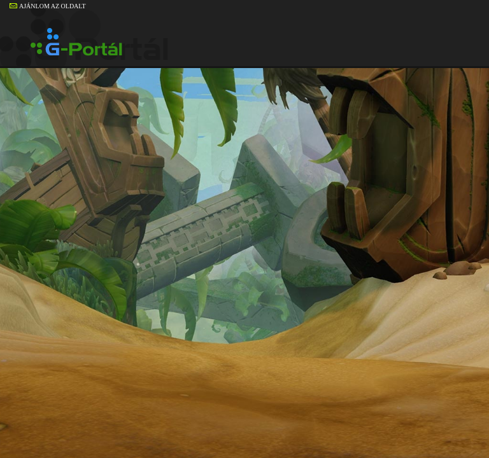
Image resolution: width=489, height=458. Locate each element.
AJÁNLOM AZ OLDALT (48, 6)
